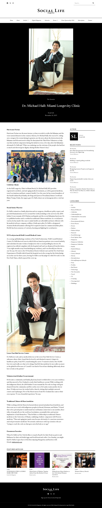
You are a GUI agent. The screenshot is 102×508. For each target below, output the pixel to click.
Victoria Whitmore (74, 154)
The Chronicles (51, 99)
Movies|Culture (75, 258)
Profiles (73, 265)
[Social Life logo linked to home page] (51, 11)
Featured (73, 232)
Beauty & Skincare (76, 209)
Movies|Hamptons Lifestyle (78, 260)
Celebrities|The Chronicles (78, 216)
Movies (73, 255)
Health (73, 246)
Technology (74, 269)
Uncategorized (75, 281)
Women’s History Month (82, 471)
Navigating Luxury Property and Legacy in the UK (82, 169)
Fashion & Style (75, 230)
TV (72, 276)
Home (12, 20)
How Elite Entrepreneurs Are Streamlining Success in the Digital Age (82, 151)
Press (72, 262)
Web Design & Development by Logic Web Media (62, 505)
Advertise (47, 20)
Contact (90, 20)
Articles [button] (25, 20)
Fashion (73, 228)
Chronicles (74, 219)
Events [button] (55, 20)
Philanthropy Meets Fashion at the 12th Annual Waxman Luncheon (61, 473)
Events (73, 226)
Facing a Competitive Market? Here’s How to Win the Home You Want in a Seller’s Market (82, 189)
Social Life (51, 113)
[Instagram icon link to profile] (13, 3)
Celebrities (74, 212)
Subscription (81, 20)
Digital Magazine (36, 20)
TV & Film (74, 279)
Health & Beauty (75, 249)
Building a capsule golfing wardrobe (80, 160)
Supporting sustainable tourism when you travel (81, 179)
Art (72, 205)
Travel (73, 274)
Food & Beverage (75, 235)
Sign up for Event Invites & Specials (51, 497)
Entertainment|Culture (77, 221)
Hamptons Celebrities (77, 242)
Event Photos (75, 223)
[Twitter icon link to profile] (10, 3)
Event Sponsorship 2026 (67, 20)
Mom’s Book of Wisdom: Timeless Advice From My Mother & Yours (38, 472)
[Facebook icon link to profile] (7, 3)
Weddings (74, 283)
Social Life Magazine (11, 475)
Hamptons (74, 239)
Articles (73, 207)
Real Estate (74, 267)
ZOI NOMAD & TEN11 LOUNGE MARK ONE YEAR (16, 472)
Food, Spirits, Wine (76, 237)
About (18, 20)
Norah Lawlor (32, 475)
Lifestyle (73, 251)
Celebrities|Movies (76, 214)
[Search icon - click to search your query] (93, 3)
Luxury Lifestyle (75, 253)
